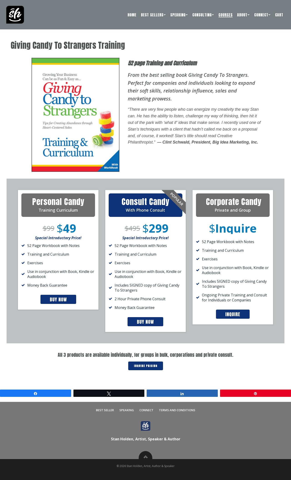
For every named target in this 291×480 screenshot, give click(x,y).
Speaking (179, 15)
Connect (262, 15)
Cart (279, 15)
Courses (225, 15)
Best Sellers (153, 15)
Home (132, 15)
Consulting (203, 15)
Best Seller (105, 410)
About (243, 15)
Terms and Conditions (177, 410)
